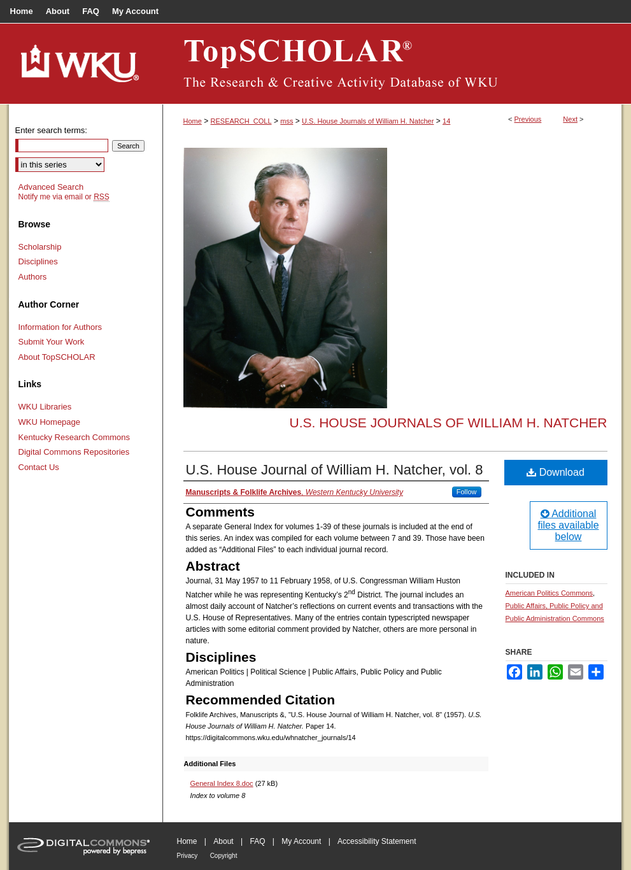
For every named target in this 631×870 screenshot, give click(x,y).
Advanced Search (51, 187)
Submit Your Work (51, 341)
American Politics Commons (549, 593)
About (223, 841)
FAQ (257, 841)
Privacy (187, 855)
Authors (32, 277)
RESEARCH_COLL (241, 121)
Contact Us (38, 467)
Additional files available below (568, 525)
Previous (528, 119)
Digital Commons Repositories (74, 452)
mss (286, 121)
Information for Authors (60, 327)
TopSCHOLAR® (392, 64)
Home (192, 121)
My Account (301, 841)
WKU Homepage (49, 422)
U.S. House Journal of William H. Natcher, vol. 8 (334, 470)
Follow (467, 492)
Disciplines (38, 261)
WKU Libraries (45, 406)
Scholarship (40, 247)
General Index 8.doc (221, 783)
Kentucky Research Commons (74, 437)
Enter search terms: (51, 130)
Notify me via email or (64, 196)
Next (570, 119)
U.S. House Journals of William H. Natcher (368, 121)
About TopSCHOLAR (57, 357)
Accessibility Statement (376, 841)
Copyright (224, 855)
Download (556, 472)
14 (446, 121)
